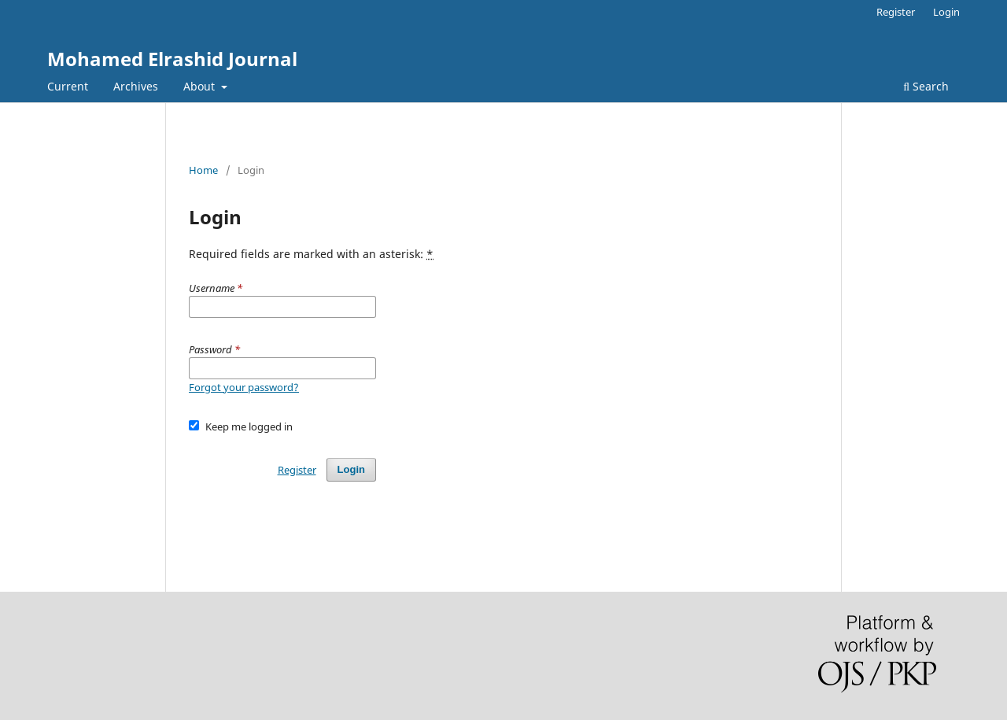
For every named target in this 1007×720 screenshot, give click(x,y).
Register (895, 12)
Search (926, 86)
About (200, 86)
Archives (135, 86)
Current (67, 86)
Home (203, 170)
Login (946, 12)
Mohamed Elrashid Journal (172, 59)
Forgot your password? (244, 387)
